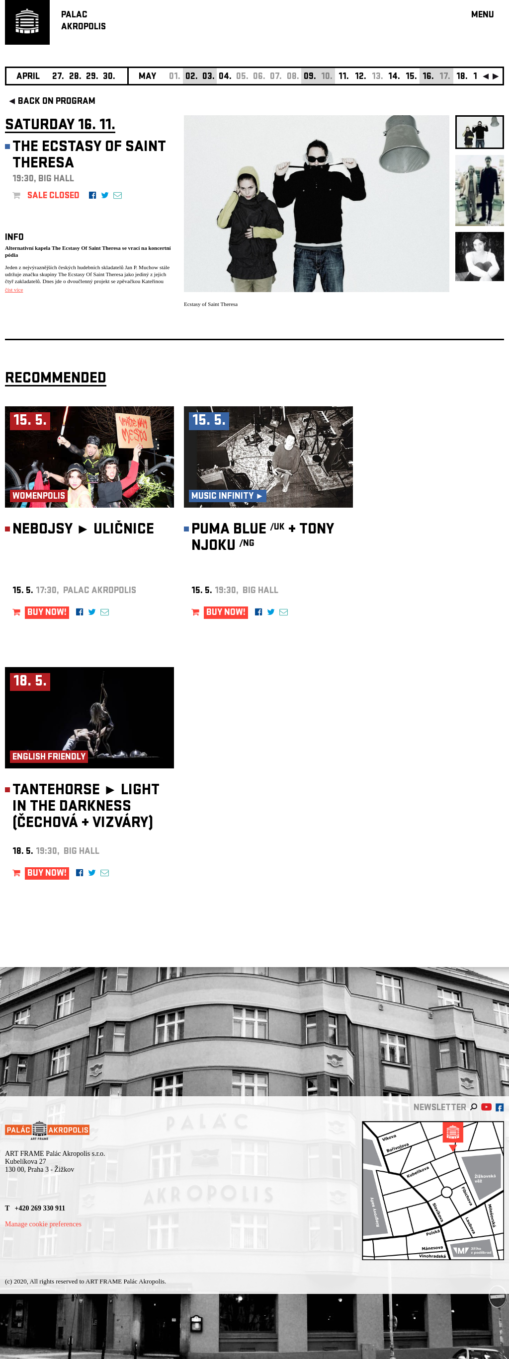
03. (208, 77)
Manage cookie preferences (43, 1224)
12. (360, 77)
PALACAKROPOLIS (83, 21)
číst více (14, 290)
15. (411, 77)
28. (75, 77)
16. (428, 77)
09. (310, 77)
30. (109, 77)
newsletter (440, 1108)
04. (225, 77)
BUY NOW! (47, 613)
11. (344, 77)
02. (191, 77)
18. (462, 77)
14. (394, 77)
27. (58, 77)
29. (92, 77)
